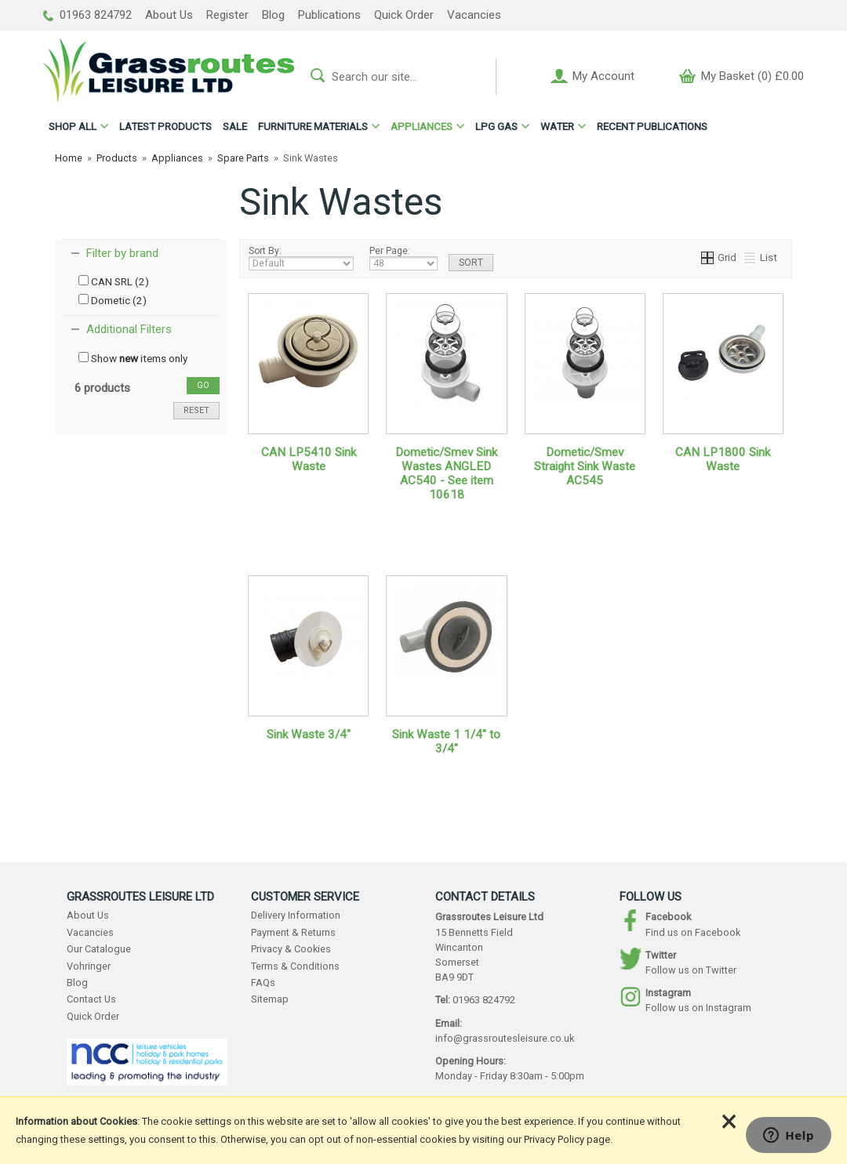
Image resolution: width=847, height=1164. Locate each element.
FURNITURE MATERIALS (313, 126)
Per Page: (403, 257)
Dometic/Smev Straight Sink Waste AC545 (584, 466)
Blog (273, 15)
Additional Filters (129, 329)
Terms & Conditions (295, 966)
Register (227, 15)
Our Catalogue (99, 949)
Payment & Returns (293, 932)
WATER (557, 126)
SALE (235, 126)
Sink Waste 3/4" (309, 734)
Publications (329, 15)
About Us (169, 15)
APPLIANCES (422, 126)
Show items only (132, 358)
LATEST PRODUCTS (165, 126)
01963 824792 (87, 15)
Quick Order (404, 15)
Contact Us (91, 999)
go (203, 385)
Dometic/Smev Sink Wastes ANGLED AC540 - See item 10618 (446, 473)
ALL (72, 126)
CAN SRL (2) (113, 281)
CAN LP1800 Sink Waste (722, 459)
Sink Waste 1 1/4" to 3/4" (446, 741)
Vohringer (89, 966)
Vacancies (474, 15)
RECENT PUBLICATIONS (652, 126)
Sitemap (270, 999)
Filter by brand (122, 253)
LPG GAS (496, 126)
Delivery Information (295, 915)
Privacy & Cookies (291, 949)
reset (196, 410)
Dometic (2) (112, 300)
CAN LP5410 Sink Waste (308, 459)
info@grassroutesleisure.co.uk (504, 1038)
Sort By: (301, 257)
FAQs (263, 982)
